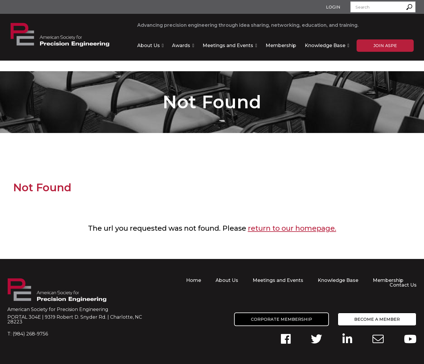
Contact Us (403, 285)
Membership (281, 45)
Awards (181, 45)
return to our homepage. (292, 228)
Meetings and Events (228, 45)
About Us (148, 45)
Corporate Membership (281, 319)
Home (193, 280)
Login (333, 7)
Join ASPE (385, 45)
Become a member (377, 319)
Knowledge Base (325, 45)
